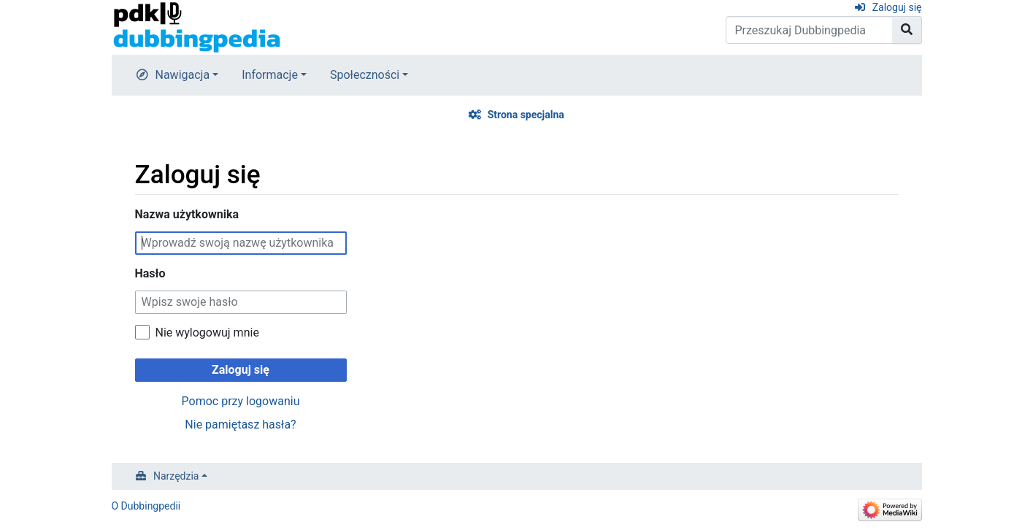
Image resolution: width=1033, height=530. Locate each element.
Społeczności (364, 75)
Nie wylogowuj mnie (207, 332)
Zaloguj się (897, 7)
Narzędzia (176, 476)
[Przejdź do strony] (907, 30)
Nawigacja (182, 75)
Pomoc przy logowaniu (241, 401)
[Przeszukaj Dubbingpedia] (809, 30)
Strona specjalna (526, 114)
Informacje (270, 75)
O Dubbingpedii (146, 506)
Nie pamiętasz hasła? (240, 424)
